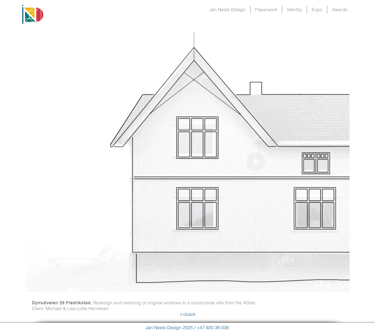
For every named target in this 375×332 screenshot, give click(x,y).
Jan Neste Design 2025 (169, 327)
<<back (187, 314)
